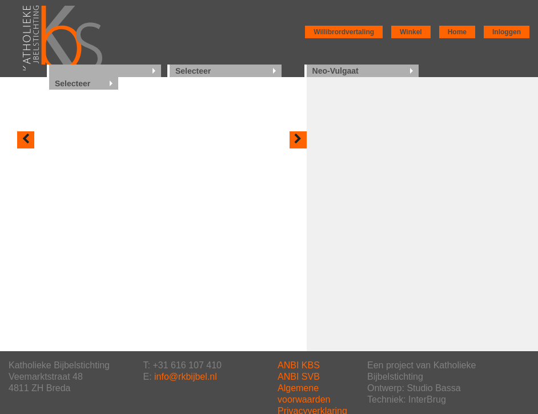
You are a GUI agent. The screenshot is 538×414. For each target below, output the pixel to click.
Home (457, 32)
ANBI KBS (299, 365)
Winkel (411, 32)
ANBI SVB (299, 376)
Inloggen (506, 32)
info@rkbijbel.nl (185, 376)
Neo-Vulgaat (335, 70)
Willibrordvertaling (344, 32)
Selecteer (193, 70)
